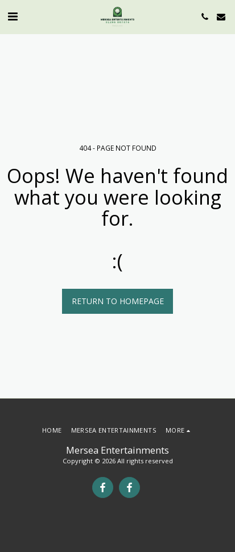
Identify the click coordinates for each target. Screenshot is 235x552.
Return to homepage (118, 301)
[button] (12, 16)
